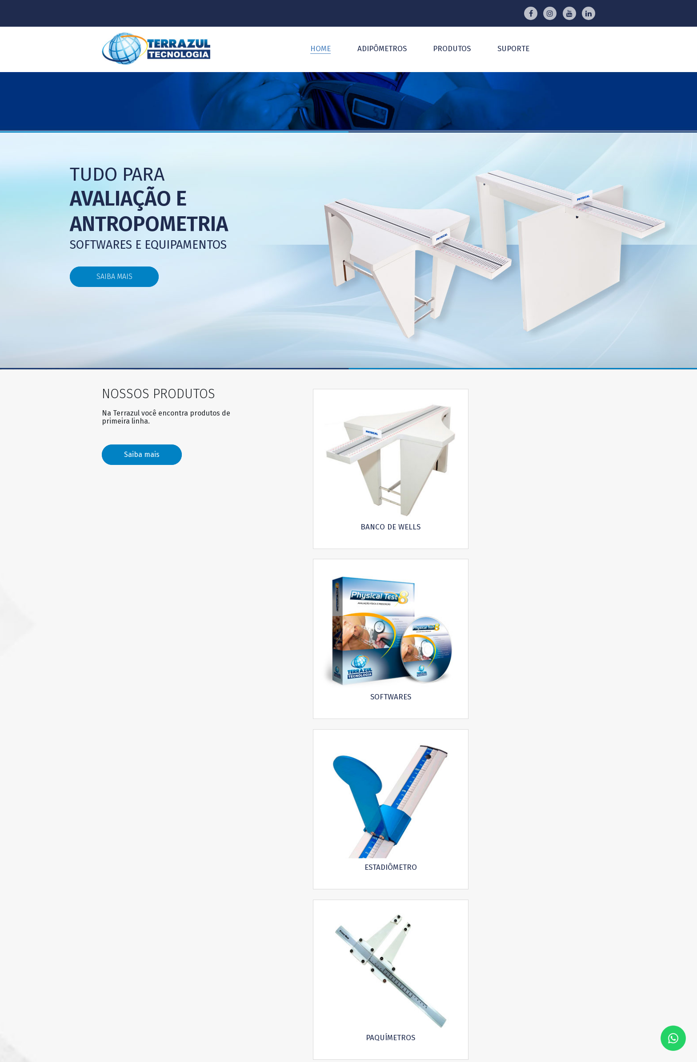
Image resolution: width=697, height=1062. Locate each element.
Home (320, 48)
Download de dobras (539, 792)
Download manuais (380, 792)
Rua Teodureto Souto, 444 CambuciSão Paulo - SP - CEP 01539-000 (368, 980)
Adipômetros (382, 48)
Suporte (513, 48)
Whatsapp (518, 759)
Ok (554, 871)
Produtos (452, 48)
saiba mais (114, 276)
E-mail (357, 759)
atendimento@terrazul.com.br (365, 940)
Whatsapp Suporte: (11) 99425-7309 (369, 967)
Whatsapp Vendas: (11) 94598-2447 (368, 952)
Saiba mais (142, 455)
